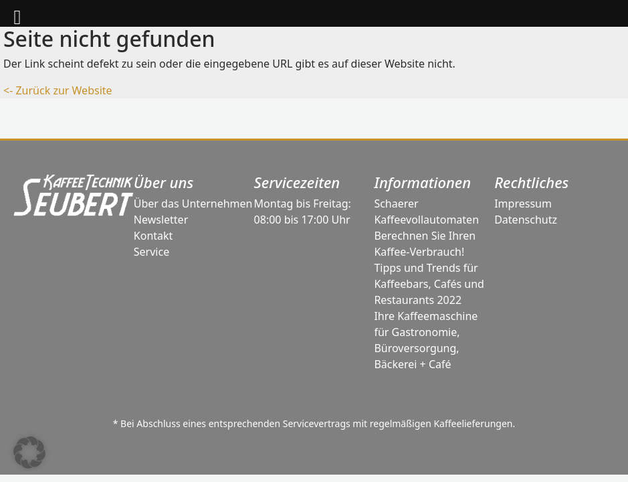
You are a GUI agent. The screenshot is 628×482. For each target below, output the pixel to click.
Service (151, 251)
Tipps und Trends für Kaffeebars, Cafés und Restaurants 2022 (429, 283)
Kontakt (153, 235)
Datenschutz (525, 219)
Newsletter (161, 219)
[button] (29, 452)
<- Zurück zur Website (57, 90)
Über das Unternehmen (193, 203)
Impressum (523, 203)
